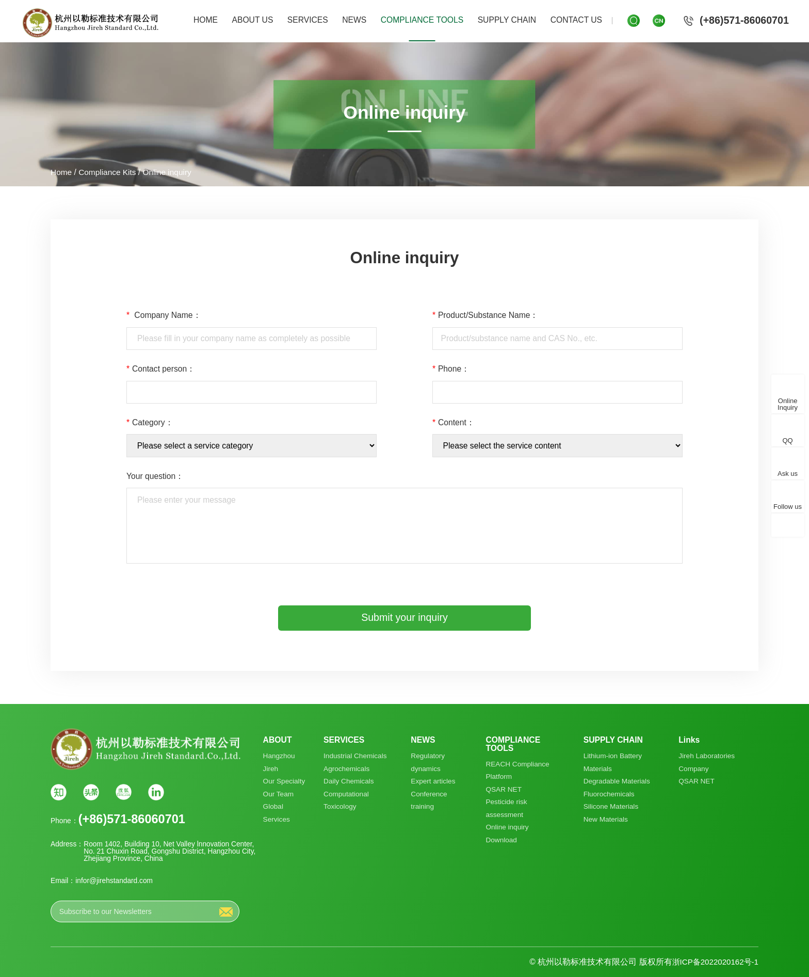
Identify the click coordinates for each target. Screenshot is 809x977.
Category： (149, 423)
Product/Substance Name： (485, 315)
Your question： (155, 476)
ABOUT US (252, 19)
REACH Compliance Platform (517, 770)
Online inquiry (168, 172)
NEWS (354, 19)
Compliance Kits (108, 172)
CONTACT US (576, 19)
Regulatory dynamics (428, 762)
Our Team (278, 794)
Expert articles (433, 782)
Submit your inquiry (404, 617)
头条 (91, 792)
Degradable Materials (616, 782)
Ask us (788, 474)
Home (61, 172)
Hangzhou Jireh (279, 762)
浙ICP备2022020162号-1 (713, 961)
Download (501, 840)
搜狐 (123, 792)
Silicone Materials (611, 807)
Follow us (787, 507)
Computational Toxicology (346, 800)
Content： (453, 423)
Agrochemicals (346, 769)
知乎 (59, 792)
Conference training (429, 800)
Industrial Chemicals (355, 756)
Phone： (451, 369)
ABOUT (277, 740)
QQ (787, 441)
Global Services (276, 813)
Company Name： (163, 315)
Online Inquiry (788, 404)
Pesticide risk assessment (506, 808)
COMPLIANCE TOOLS (422, 19)
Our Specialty (284, 782)
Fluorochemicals (609, 794)
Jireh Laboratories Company (706, 762)
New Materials (605, 820)
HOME (205, 19)
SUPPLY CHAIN (507, 19)
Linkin (156, 792)
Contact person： (160, 369)
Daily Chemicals (348, 782)
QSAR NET (504, 789)
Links (689, 740)
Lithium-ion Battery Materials (612, 762)
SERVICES (307, 19)
